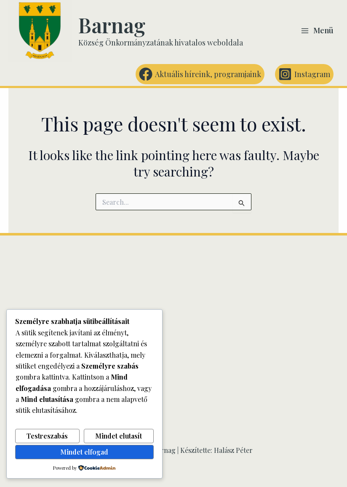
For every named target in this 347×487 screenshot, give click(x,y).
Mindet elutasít (118, 435)
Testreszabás (47, 435)
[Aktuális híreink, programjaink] (200, 74)
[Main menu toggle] (317, 31)
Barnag (111, 24)
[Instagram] (304, 74)
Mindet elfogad (84, 451)
